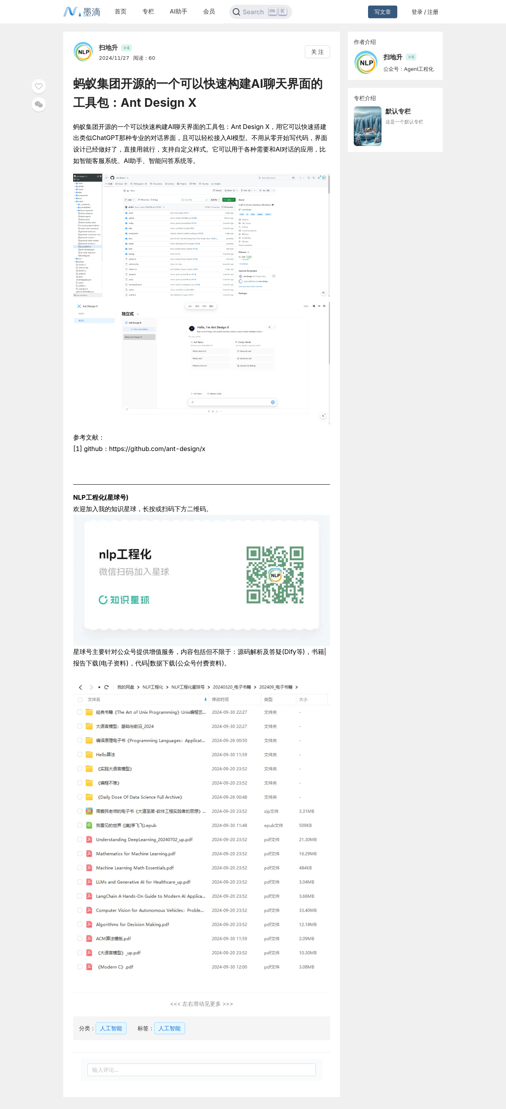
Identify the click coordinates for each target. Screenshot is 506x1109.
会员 (209, 11)
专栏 (148, 11)
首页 (120, 11)
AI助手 (178, 11)
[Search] (260, 12)
